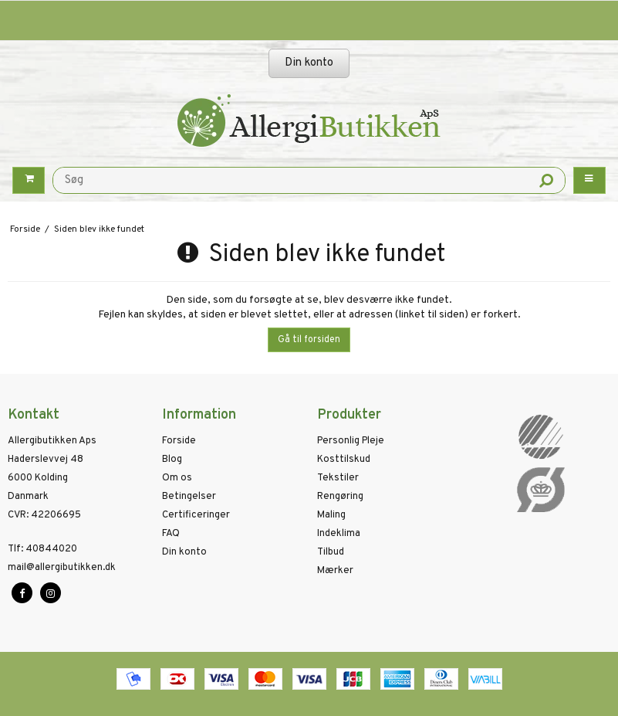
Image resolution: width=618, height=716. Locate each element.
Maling (331, 515)
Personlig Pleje (350, 441)
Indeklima (338, 534)
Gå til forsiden (309, 340)
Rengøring (340, 496)
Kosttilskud (343, 459)
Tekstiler (338, 478)
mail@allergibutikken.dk (62, 568)
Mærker (335, 571)
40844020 (42, 549)
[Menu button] (589, 180)
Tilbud (330, 552)
